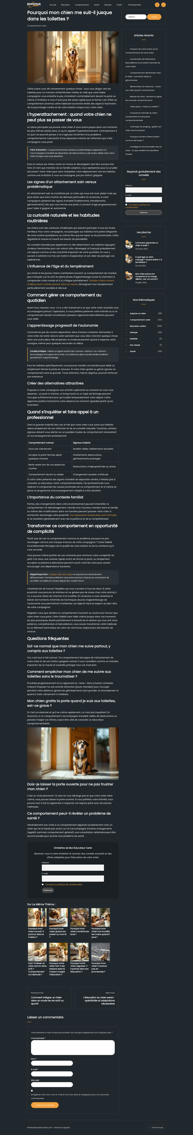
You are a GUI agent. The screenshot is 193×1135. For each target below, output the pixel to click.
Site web (35, 1080)
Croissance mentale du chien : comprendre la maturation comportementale (141, 117)
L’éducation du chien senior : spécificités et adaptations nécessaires (99, 1000)
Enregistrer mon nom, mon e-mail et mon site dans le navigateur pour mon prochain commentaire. (70, 1096)
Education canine (138, 326)
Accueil (53, 5)
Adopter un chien (138, 313)
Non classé (135, 345)
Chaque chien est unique (61, 574)
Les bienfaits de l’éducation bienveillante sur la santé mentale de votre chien (142, 63)
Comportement (82, 5)
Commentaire (38, 1038)
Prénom (45, 862)
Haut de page (156, 1127)
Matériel (133, 338)
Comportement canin (36, 26)
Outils (119, 5)
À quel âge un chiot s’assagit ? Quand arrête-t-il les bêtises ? (148, 260)
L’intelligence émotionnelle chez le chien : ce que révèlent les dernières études (143, 150)
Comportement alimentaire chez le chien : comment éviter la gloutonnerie (143, 76)
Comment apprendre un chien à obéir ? (146, 244)
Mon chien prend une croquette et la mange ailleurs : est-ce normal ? (146, 276)
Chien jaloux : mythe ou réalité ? (144, 106)
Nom (34, 1058)
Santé (96, 5)
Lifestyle (107, 5)
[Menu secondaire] (163, 4)
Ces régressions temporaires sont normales (93, 515)
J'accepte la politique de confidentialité (63, 884)
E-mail (45, 873)
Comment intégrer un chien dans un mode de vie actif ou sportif (47, 1000)
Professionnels (134, 5)
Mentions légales (62, 1127)
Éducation (65, 5)
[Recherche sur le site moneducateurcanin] (157, 4)
